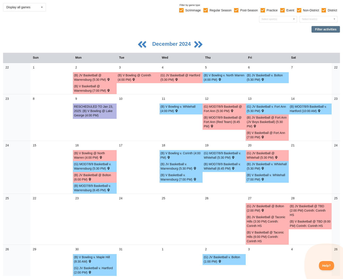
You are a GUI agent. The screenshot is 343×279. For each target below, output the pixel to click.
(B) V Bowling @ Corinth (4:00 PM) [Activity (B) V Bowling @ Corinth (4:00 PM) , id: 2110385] (134, 77)
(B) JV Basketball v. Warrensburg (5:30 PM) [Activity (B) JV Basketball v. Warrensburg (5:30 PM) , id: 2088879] (179, 166)
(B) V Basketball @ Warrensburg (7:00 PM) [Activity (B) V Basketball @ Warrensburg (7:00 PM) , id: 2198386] (92, 88)
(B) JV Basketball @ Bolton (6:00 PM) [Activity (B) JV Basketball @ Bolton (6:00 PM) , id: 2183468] (92, 177)
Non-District (311, 10)
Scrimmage (193, 10)
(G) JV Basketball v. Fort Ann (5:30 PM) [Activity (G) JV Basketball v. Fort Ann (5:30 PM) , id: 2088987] (266, 109)
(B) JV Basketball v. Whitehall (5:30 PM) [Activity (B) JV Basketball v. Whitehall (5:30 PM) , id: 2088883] (267, 166)
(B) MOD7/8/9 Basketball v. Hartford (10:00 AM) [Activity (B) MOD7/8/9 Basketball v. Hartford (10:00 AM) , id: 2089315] (308, 109)
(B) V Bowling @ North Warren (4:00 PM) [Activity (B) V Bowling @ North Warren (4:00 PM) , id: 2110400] (89, 155)
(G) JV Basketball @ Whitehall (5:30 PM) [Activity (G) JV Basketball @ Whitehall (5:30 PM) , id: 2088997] (262, 155)
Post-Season (249, 10)
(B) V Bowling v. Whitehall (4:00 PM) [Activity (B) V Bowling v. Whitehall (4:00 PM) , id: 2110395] (178, 109)
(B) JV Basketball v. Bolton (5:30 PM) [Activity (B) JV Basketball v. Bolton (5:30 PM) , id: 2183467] (265, 77)
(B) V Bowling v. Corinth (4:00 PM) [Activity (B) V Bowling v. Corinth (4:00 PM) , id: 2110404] (181, 155)
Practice (272, 10)
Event (290, 10)
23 (7, 98)
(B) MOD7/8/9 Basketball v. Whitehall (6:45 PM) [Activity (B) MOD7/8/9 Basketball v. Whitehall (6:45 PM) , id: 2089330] (222, 166)
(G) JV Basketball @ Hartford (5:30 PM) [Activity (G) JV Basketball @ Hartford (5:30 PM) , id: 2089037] (180, 77)
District (332, 10)
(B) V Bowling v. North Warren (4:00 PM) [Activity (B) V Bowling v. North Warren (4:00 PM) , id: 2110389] (224, 77)
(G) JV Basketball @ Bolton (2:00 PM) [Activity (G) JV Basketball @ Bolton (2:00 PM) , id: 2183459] (265, 208)
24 (7, 145)
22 (7, 67)
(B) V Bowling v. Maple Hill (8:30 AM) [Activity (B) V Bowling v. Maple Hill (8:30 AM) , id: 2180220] (92, 259)
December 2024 (172, 44)
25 (7, 198)
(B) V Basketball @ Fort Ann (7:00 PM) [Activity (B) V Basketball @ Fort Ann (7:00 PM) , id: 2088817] (266, 135)
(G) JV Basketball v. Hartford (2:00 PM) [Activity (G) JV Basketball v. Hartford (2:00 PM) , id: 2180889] (93, 270)
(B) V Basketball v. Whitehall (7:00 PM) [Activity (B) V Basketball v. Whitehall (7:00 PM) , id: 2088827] (266, 177)
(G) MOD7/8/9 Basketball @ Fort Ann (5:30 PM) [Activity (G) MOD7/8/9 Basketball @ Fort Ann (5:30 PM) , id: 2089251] (223, 109)
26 (7, 249)
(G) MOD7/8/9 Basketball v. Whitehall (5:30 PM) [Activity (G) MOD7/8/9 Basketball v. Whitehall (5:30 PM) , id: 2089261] (222, 155)
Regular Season (220, 10)
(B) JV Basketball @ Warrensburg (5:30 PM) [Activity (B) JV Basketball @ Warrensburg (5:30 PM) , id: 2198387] (92, 77)
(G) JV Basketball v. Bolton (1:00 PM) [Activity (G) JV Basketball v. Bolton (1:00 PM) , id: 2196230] (222, 259)
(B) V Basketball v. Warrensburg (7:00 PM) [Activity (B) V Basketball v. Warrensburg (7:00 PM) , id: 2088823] (179, 177)
